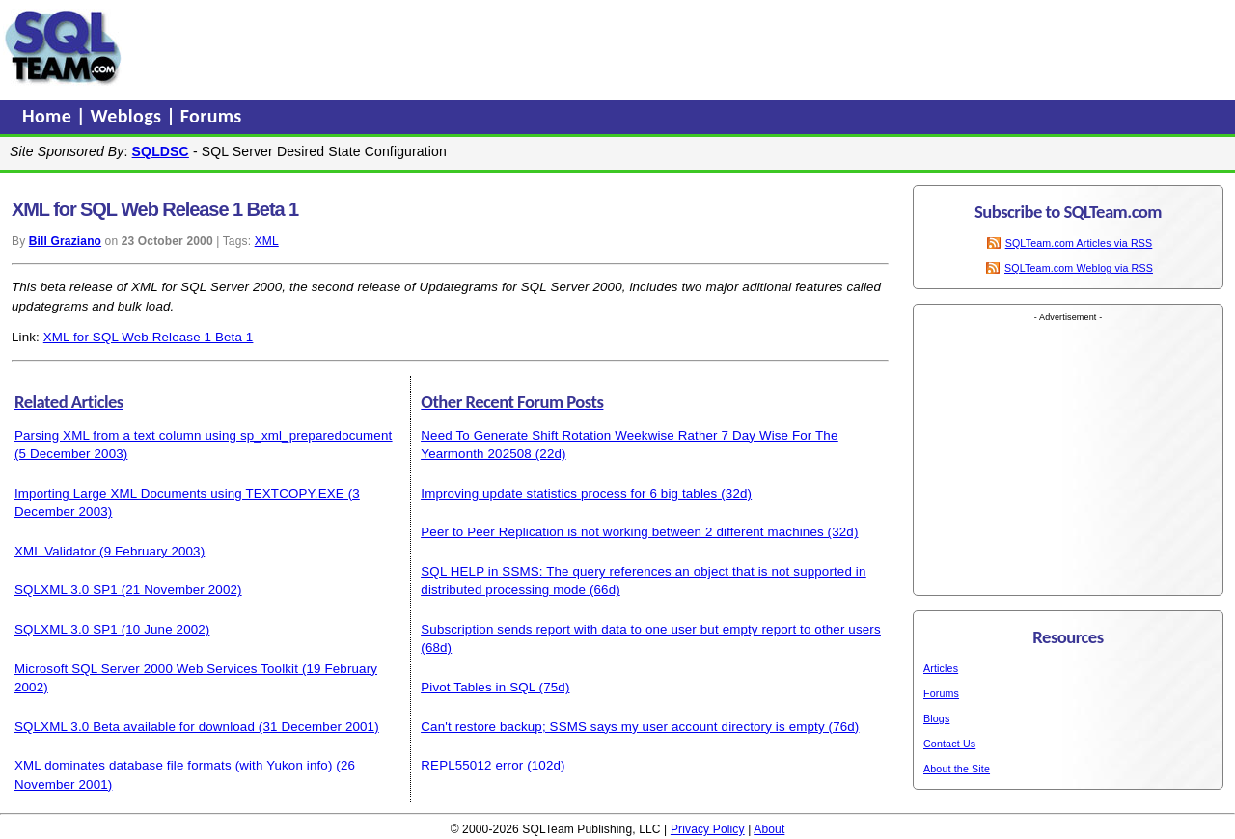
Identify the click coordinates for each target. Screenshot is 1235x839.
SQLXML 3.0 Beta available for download (134, 726)
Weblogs (129, 115)
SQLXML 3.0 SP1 (66, 589)
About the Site (956, 768)
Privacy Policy (708, 829)
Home (49, 115)
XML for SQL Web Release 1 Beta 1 (148, 337)
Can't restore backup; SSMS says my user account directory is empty (622, 726)
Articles (940, 668)
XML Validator (55, 551)
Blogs (936, 718)
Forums (211, 115)
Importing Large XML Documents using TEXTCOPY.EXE (179, 493)
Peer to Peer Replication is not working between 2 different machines (622, 532)
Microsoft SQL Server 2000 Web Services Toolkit (156, 669)
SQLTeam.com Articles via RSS (1079, 243)
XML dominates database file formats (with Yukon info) (173, 765)
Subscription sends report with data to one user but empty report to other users (650, 629)
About (769, 829)
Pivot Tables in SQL (478, 687)
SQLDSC (160, 151)
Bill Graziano (65, 241)
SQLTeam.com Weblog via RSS (1078, 268)
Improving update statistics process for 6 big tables (569, 493)
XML (267, 241)
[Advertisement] (495, 47)
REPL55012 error (472, 765)
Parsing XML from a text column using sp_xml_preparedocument (203, 435)
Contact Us (949, 743)
